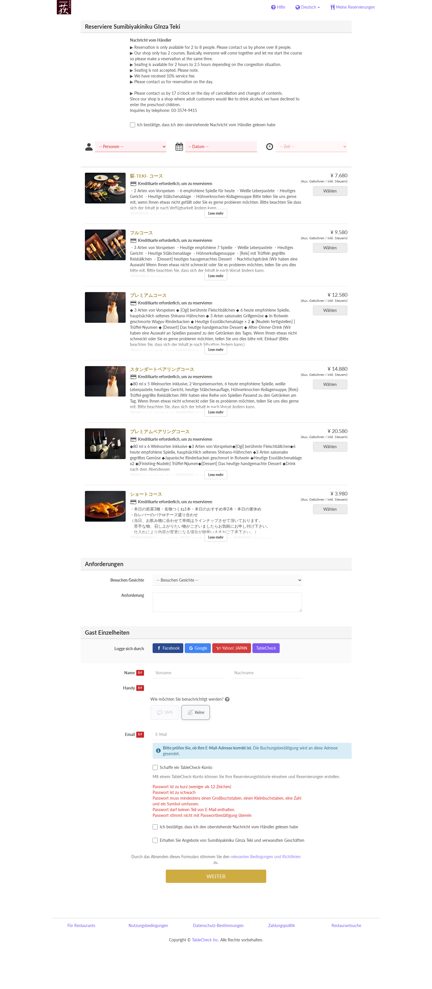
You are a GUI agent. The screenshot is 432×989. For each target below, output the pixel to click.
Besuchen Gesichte (127, 580)
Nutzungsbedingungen (148, 925)
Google (197, 648)
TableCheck (266, 648)
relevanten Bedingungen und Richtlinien (266, 856)
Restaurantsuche (346, 925)
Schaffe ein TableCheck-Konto (182, 767)
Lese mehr (215, 213)
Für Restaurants (81, 925)
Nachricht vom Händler (150, 40)
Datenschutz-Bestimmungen (218, 925)
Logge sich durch (129, 648)
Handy (133, 688)
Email (134, 735)
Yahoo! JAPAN (231, 648)
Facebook (168, 648)
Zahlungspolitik (281, 925)
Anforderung (132, 595)
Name (134, 673)
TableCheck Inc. (205, 940)
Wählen (331, 191)
